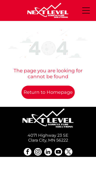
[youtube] (58, 152)
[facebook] (27, 152)
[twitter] (68, 152)
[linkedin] (48, 152)
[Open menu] (86, 10)
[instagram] (38, 152)
